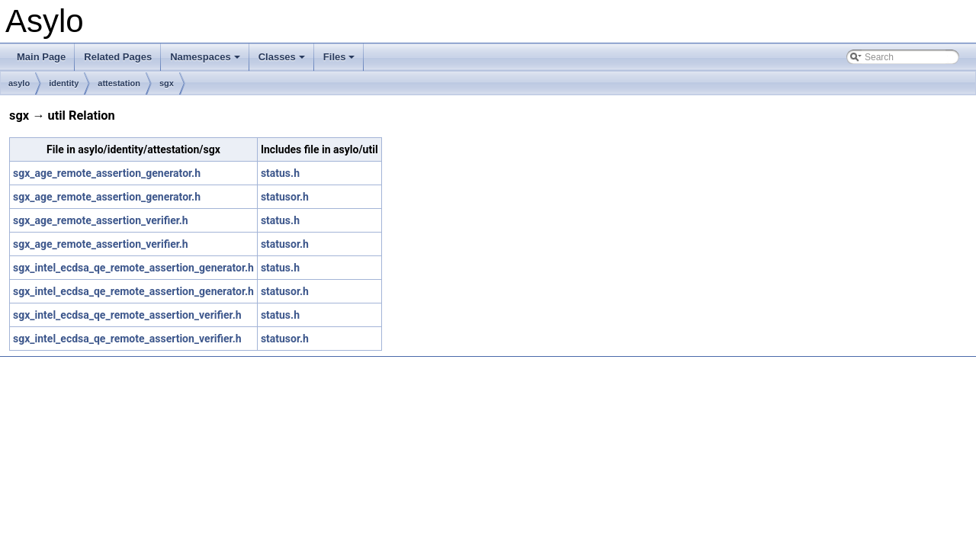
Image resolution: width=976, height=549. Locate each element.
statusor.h (285, 197)
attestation (119, 83)
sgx (166, 83)
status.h (280, 173)
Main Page (41, 57)
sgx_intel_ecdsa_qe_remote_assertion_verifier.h (127, 315)
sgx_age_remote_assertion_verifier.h (100, 220)
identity (64, 83)
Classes (282, 61)
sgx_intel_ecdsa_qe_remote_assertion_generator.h (133, 268)
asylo (19, 83)
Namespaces (206, 61)
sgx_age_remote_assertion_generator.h (107, 173)
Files (340, 61)
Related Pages (118, 57)
